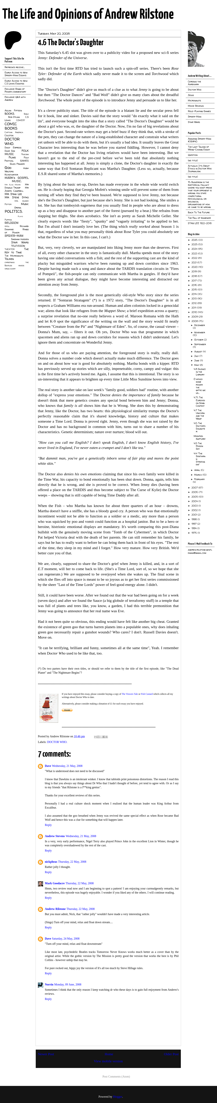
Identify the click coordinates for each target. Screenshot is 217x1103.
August (198, 351)
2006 (195, 492)
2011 (194, 307)
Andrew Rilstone (55, 908)
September (200, 344)
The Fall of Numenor (199, 217)
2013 (194, 298)
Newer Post (46, 1054)
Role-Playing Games (199, 111)
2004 (195, 501)
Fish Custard (146, 694)
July (196, 356)
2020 (195, 267)
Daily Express (13, 147)
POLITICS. (14, 211)
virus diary (10, 268)
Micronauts (194, 100)
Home (109, 1054)
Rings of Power (17, 231)
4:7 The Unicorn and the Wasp (199, 414)
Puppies (8, 219)
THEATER (10, 249)
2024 (195, 248)
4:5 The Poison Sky (198, 446)
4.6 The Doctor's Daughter (199, 427)
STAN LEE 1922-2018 (200, 223)
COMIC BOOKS (11, 126)
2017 (194, 280)
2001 (195, 514)
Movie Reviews (196, 105)
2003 (195, 505)
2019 (194, 271)
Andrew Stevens (55, 836)
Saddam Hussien (20, 239)
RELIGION (11, 223)
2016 (195, 285)
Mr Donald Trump (17, 186)
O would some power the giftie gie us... (200, 385)
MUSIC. (17, 181)
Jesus (191, 95)
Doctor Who (194, 89)
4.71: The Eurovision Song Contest (199, 401)
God (8, 167)
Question (192, 154)
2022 (195, 258)
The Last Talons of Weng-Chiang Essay (199, 148)
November (199, 332)
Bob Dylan (14, 117)
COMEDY (20, 120)
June (197, 360)
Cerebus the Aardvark (194, 83)
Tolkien (9, 259)
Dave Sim (10, 150)
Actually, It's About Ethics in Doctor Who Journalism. (200, 168)
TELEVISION (18, 245)
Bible (26, 113)
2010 (195, 312)
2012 (194, 303)
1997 (194, 523)
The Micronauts (14, 255)
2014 (194, 294)
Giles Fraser (17, 163)
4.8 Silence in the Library (200, 371)
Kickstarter (11, 174)
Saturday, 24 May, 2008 (65, 938)
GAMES (24, 160)
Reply (48, 824)
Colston (9, 135)
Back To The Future (199, 212)
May (197, 365)
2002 (195, 510)
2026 (195, 239)
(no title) (193, 160)
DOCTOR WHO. (57, 742)
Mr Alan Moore (13, 184)
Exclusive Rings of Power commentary (15, 90)
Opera (17, 207)
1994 (194, 528)
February (199, 479)
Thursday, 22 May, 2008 (72, 861)
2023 (195, 253)
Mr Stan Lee (13, 194)
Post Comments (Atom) (116, 1076)
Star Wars (20, 242)
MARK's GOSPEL (17, 178)
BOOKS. (10, 114)
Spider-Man (194, 116)
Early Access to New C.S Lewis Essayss (16, 82)
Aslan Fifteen (13, 110)
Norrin (49, 984)
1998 (194, 519)
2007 (195, 487)
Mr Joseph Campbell (17, 189)
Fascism (25, 154)
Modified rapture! (200, 437)
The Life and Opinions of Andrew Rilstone (88, 15)
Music (25, 204)
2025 (195, 244)
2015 (195, 289)
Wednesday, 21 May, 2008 (67, 765)
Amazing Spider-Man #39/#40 (199, 140)
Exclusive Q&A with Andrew (15, 98)
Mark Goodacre (55, 883)
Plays (20, 216)
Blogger (117, 1096)
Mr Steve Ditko (17, 197)
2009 (195, 316)
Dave (48, 765)
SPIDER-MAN (14, 236)
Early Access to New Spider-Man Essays (16, 74)
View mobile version (108, 1061)
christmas (9, 262)
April (197, 470)
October (199, 339)
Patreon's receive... (15, 67)
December (199, 325)
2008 (195, 321)
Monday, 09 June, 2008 (67, 984)
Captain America (14, 132)
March (198, 474)
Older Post (171, 1054)
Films (12, 157)
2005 (195, 496)
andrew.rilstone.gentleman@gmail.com (200, 551)
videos (21, 265)
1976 (195, 532)
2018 (195, 276)
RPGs (7, 226)
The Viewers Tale (129, 694)
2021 (194, 262)
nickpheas (51, 861)
